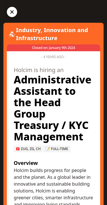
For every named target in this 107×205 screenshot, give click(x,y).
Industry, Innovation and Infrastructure (52, 34)
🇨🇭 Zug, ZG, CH (28, 148)
